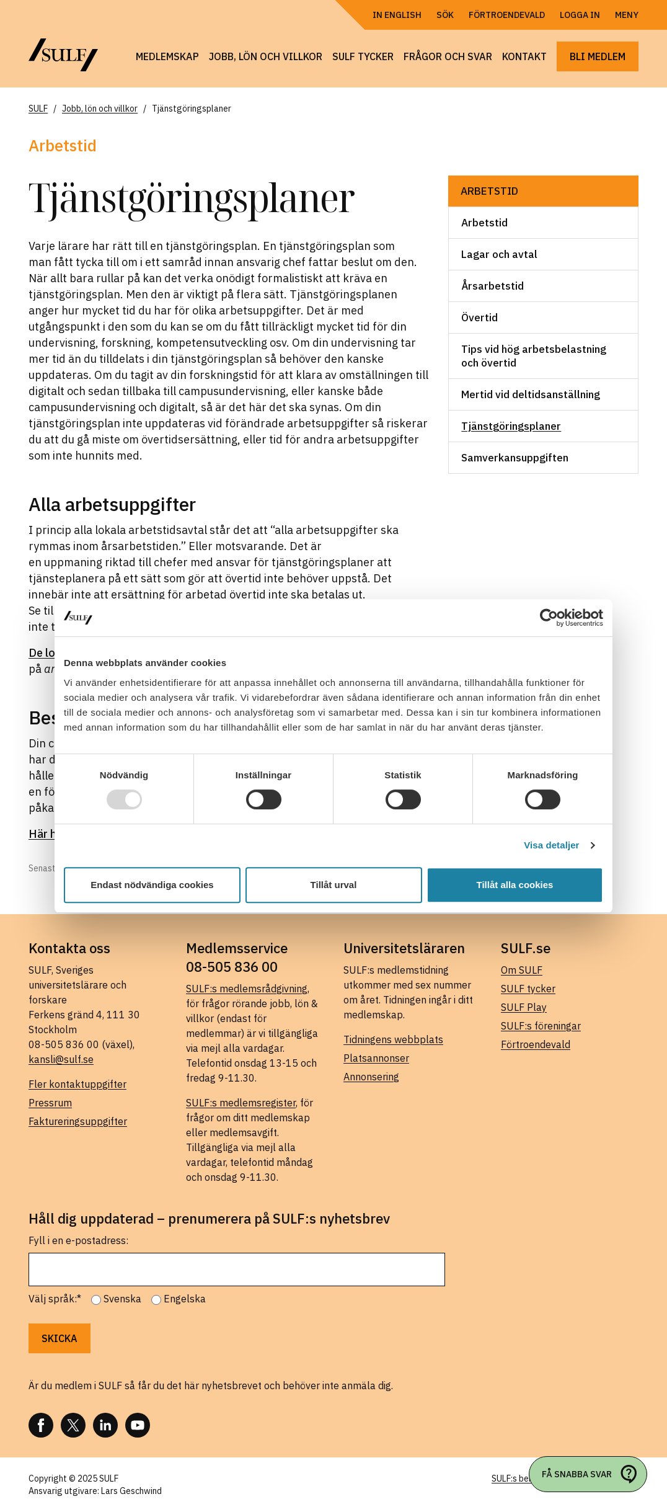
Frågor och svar (448, 56)
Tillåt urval (334, 884)
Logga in (580, 14)
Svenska (122, 1298)
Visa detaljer (551, 845)
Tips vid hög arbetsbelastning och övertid (533, 356)
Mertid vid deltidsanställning (530, 394)
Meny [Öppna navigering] (626, 14)
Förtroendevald (507, 14)
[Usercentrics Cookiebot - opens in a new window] (549, 617)
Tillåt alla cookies (515, 884)
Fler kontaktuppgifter (77, 1084)
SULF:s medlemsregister (241, 1102)
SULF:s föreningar (541, 1026)
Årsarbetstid (492, 286)
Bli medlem (597, 56)
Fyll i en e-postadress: (78, 1240)
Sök (445, 14)
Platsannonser (376, 1058)
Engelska (185, 1298)
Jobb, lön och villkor (265, 56)
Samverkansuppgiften (514, 458)
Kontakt (524, 56)
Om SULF (521, 970)
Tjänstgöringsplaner (511, 426)
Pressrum (50, 1102)
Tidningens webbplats (393, 1039)
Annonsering (371, 1076)
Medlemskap (167, 56)
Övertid (479, 317)
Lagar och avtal (499, 254)
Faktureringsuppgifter (78, 1121)
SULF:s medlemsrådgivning (246, 988)
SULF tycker (363, 56)
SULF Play (524, 1007)
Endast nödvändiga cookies (152, 884)
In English (397, 14)
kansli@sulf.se (61, 1059)
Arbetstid (489, 191)
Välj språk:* (55, 1298)
